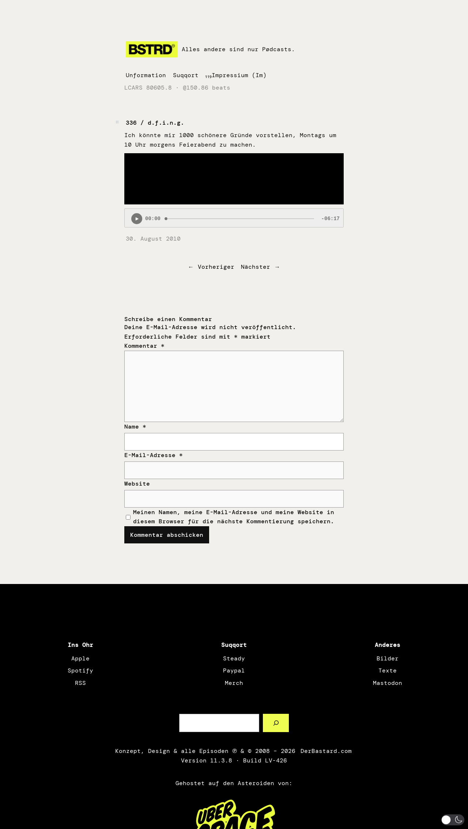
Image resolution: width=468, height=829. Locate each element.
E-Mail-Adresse (153, 455)
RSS (80, 683)
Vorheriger (216, 267)
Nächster (255, 267)
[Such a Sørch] (276, 723)
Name (135, 426)
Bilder (388, 658)
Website (137, 483)
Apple (80, 658)
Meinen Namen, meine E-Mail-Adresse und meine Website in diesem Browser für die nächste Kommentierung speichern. (233, 516)
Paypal (234, 670)
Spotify (80, 670)
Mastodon (387, 683)
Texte (387, 670)
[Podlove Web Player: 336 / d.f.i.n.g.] (234, 217)
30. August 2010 (153, 238)
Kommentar (144, 346)
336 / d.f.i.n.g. (155, 123)
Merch (234, 683)
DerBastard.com (325, 751)
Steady (234, 658)
